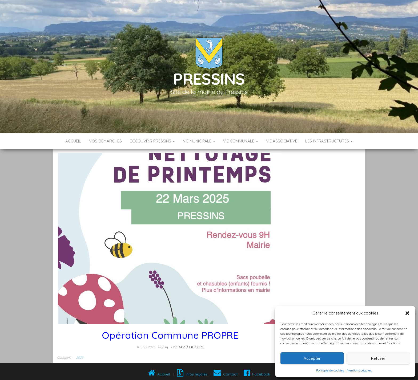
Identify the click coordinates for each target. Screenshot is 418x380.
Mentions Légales (359, 370)
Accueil (73, 141)
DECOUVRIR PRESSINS (152, 141)
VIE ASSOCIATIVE (281, 141)
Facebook (256, 374)
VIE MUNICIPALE (199, 141)
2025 (79, 357)
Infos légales (192, 374)
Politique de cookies (330, 370)
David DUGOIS (190, 347)
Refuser (378, 358)
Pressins (209, 79)
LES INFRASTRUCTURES (329, 141)
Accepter (312, 358)
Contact (226, 374)
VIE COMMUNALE (240, 141)
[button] (407, 313)
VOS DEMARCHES (105, 141)
